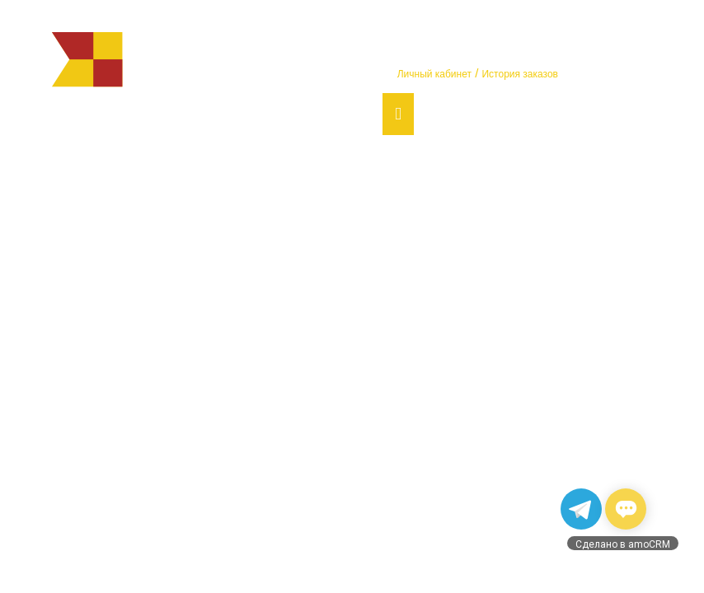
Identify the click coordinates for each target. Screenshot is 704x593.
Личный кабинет (434, 74)
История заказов (519, 74)
